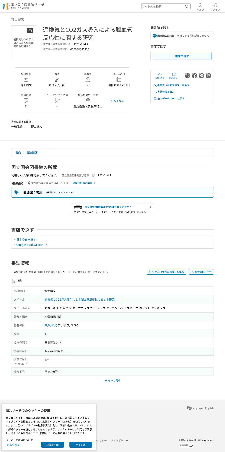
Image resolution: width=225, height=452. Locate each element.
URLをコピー (174, 75)
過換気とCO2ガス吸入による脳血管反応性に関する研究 (79, 299)
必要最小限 (52, 444)
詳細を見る (13, 444)
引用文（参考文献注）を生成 (171, 85)
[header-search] (166, 6)
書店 (18, 152)
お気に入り (159, 75)
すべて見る (117, 101)
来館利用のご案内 (84, 183)
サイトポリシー (119, 440)
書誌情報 (32, 152)
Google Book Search (32, 244)
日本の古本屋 (26, 239)
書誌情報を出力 (164, 91)
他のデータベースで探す (168, 98)
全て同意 (81, 444)
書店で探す (182, 56)
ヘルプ (200, 6)
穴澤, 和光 (50, 325)
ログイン (215, 6)
